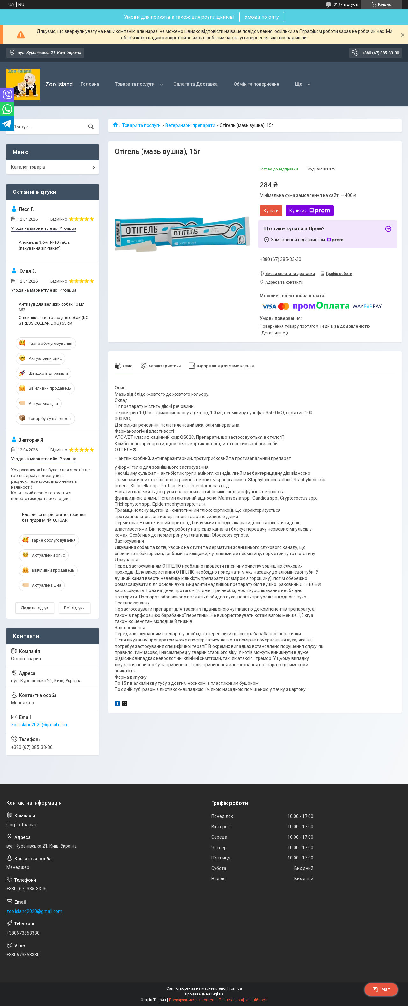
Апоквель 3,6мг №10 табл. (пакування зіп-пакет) (44, 245)
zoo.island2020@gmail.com (39, 724)
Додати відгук (34, 607)
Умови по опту (261, 17)
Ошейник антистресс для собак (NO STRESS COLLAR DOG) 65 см (54, 320)
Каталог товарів (28, 167)
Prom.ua (234, 988)
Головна (90, 84)
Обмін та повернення (256, 84)
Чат (381, 989)
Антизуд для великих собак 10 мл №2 (51, 307)
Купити (271, 210)
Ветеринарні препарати (190, 125)
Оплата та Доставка (195, 84)
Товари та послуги (135, 84)
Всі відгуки (74, 607)
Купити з (309, 211)
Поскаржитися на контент (192, 1000)
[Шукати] (91, 126)
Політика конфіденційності (243, 1000)
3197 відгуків (346, 4)
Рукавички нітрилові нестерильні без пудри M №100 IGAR (54, 517)
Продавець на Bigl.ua (204, 994)
